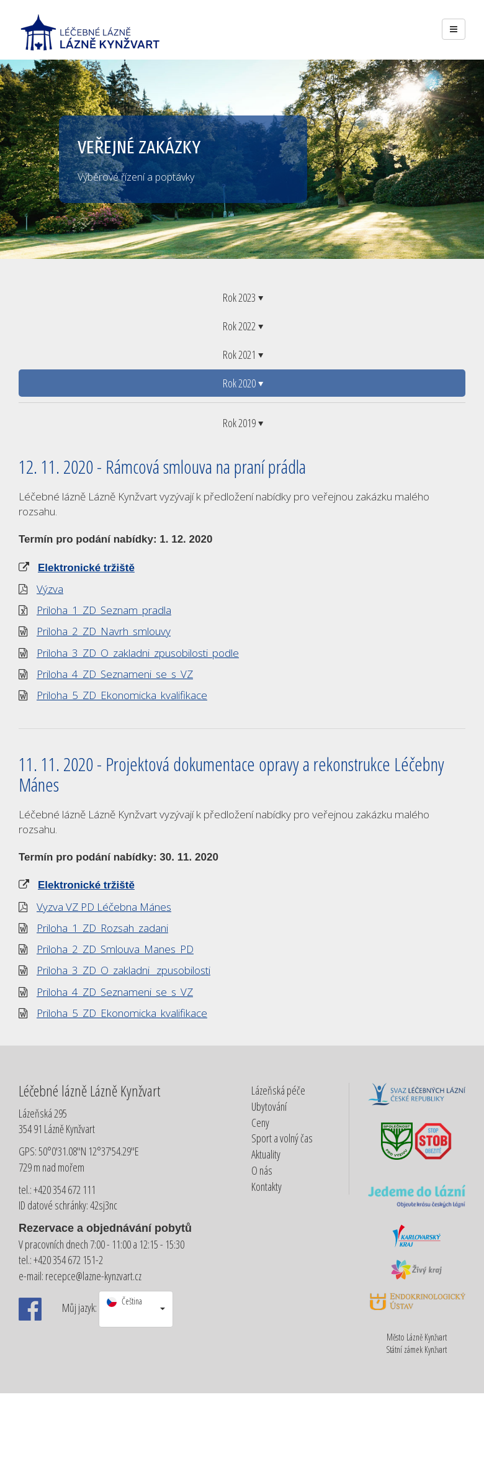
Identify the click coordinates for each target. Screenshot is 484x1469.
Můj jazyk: (79, 1307)
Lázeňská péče (278, 1090)
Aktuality (265, 1154)
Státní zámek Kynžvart (416, 1349)
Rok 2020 (242, 383)
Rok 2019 (242, 422)
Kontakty (266, 1186)
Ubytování (269, 1106)
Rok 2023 (242, 297)
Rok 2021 (242, 354)
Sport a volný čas (282, 1138)
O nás (261, 1170)
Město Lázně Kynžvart (417, 1337)
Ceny (260, 1122)
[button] (136, 1309)
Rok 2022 (242, 326)
